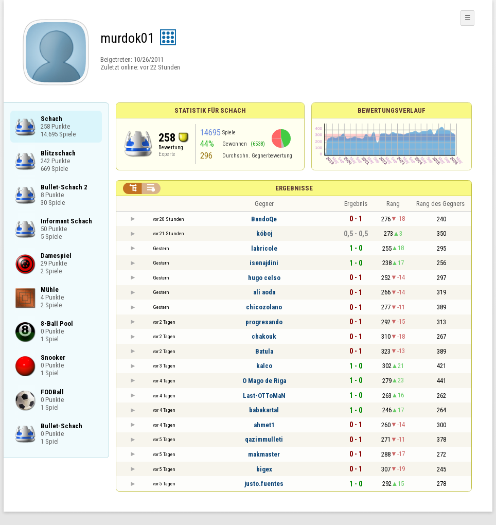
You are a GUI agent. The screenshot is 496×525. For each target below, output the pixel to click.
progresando (263, 322)
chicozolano (264, 307)
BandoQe (264, 219)
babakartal (264, 410)
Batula (264, 351)
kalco (264, 366)
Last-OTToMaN (264, 395)
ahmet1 (264, 425)
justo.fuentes (264, 483)
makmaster (264, 454)
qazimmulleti (264, 439)
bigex (264, 469)
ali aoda (264, 292)
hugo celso (264, 278)
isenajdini (264, 263)
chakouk (264, 336)
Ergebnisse (294, 188)
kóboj (264, 233)
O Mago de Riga (264, 380)
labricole (264, 248)
